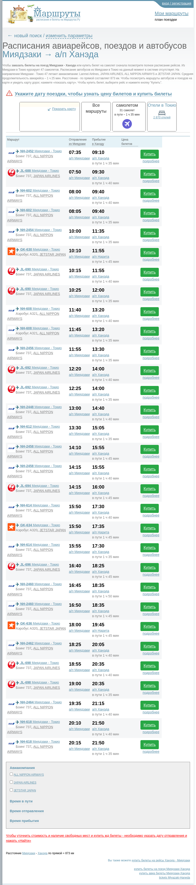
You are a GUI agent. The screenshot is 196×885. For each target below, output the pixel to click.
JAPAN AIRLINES (46, 176)
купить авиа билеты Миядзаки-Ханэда (164, 873)
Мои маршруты (171, 13)
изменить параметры (69, 35)
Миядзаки (28, 853)
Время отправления (27, 811)
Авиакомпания (22, 768)
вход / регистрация (176, 3)
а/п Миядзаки (79, 158)
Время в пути (21, 801)
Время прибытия (24, 821)
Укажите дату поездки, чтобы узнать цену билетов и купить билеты (93, 93)
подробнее (151, 161)
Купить (150, 154)
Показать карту (64, 109)
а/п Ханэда (100, 158)
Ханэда (42, 853)
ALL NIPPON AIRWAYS (29, 774)
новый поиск (28, 35)
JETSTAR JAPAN (52, 254)
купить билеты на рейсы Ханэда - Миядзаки (161, 860)
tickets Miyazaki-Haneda (174, 877)
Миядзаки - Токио (39, 151)
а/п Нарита (100, 256)
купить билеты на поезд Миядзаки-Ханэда (162, 869)
